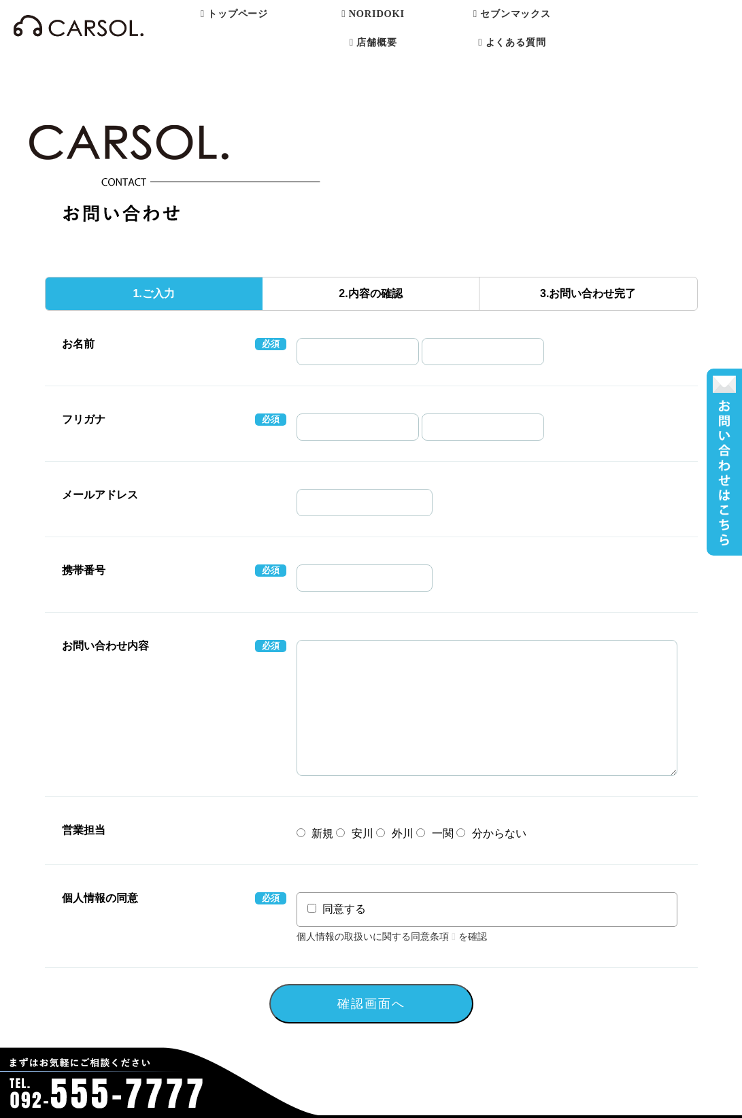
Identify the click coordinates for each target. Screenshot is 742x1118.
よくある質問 (511, 42)
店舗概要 (373, 42)
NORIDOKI (373, 13)
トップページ (234, 13)
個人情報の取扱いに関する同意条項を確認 (392, 936)
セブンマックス (512, 13)
